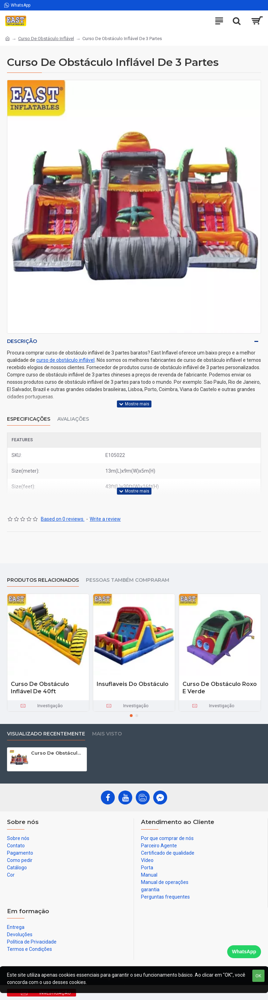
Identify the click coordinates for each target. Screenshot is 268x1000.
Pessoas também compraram (127, 580)
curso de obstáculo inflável (65, 360)
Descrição (22, 341)
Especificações (28, 419)
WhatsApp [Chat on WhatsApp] (244, 951)
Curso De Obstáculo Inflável (46, 38)
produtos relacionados (43, 580)
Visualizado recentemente (46, 734)
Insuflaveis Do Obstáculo (133, 684)
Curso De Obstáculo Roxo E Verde (220, 688)
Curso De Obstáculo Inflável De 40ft (40, 688)
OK (258, 975)
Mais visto (107, 734)
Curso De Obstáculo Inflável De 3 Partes (57, 753)
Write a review (105, 519)
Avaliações (73, 419)
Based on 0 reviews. (62, 519)
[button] (131, 715)
